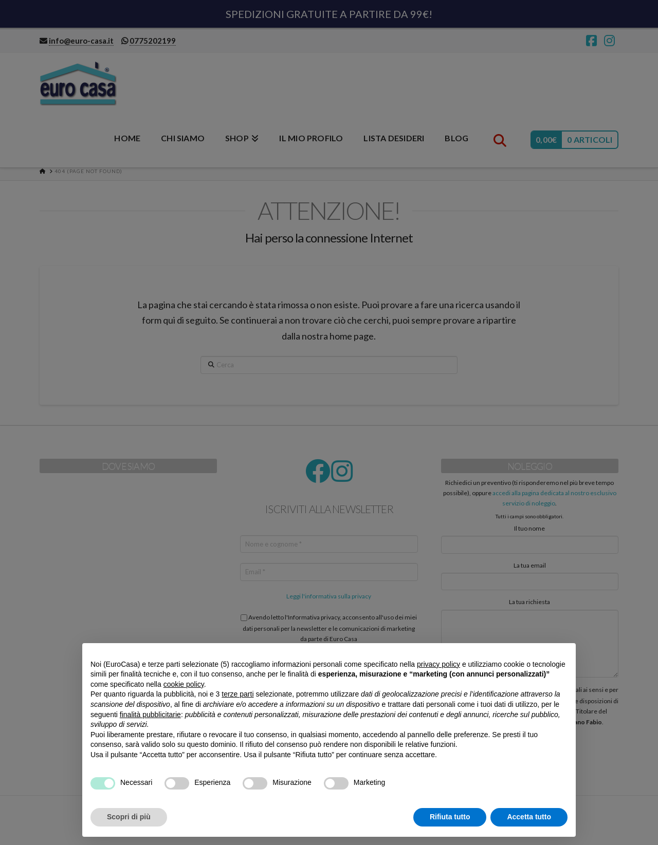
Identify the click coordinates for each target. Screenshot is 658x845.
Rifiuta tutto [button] (450, 817)
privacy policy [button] (438, 664)
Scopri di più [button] (129, 817)
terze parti (237, 694)
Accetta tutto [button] (529, 817)
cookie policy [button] (183, 684)
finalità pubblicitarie (150, 714)
